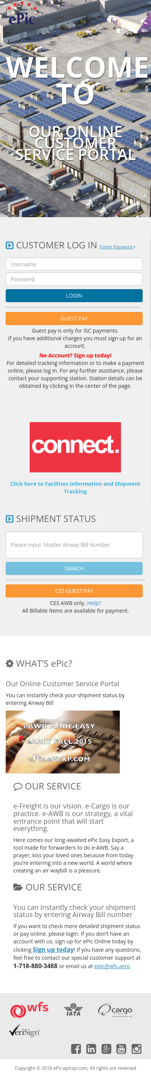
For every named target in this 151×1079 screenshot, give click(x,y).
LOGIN (74, 295)
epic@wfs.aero (112, 966)
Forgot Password (118, 247)
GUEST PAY (74, 318)
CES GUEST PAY (74, 590)
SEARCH (74, 568)
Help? (94, 603)
